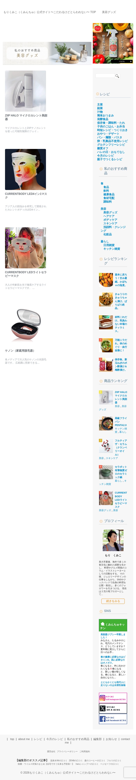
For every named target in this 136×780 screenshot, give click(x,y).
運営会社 (51, 751)
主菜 (100, 104)
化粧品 (107, 234)
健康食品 (108, 194)
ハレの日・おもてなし (111, 152)
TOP (49, 12)
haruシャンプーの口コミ (87, 764)
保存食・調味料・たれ (111, 122)
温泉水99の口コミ (58, 760)
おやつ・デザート (108, 133)
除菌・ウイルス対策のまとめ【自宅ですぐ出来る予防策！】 (46, 764)
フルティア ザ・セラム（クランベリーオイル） (121, 447)
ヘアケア (108, 216)
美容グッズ (110, 212)
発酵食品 (102, 119)
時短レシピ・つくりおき (112, 130)
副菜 (100, 108)
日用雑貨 (108, 245)
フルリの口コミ (114, 760)
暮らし (105, 241)
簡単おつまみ (105, 115)
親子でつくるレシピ (109, 159)
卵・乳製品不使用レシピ (112, 141)
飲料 (106, 190)
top (12, 739)
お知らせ (111, 739)
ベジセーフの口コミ (109, 764)
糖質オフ (102, 148)
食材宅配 (108, 198)
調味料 (107, 201)
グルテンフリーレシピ (111, 144)
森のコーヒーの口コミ (94, 760)
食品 (106, 187)
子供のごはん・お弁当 (111, 126)
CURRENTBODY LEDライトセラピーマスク (121, 499)
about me (24, 739)
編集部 (97, 739)
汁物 (100, 111)
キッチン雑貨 (111, 248)
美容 (103, 208)
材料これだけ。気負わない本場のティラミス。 (121, 324)
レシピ (105, 94)
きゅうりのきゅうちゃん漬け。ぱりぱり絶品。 (121, 301)
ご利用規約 (84, 751)
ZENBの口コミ (76, 760)
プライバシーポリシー (67, 751)
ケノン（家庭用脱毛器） (20, 350)
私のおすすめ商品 (78, 739)
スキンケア (110, 223)
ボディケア (110, 219)
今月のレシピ (105, 155)
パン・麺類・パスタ (109, 137)
